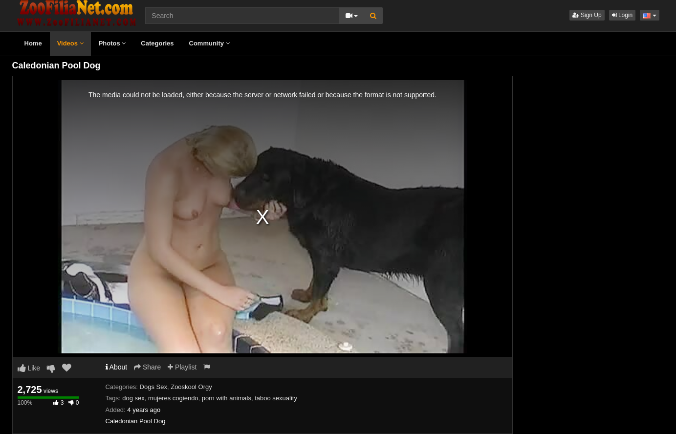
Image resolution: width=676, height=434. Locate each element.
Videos (70, 43)
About (117, 367)
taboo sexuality (276, 398)
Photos (112, 43)
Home (33, 43)
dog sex (133, 398)
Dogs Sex (153, 387)
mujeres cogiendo (173, 398)
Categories (157, 43)
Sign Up (587, 15)
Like (29, 368)
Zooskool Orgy (191, 387)
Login (622, 15)
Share (147, 367)
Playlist (182, 367)
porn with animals (226, 398)
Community (209, 43)
